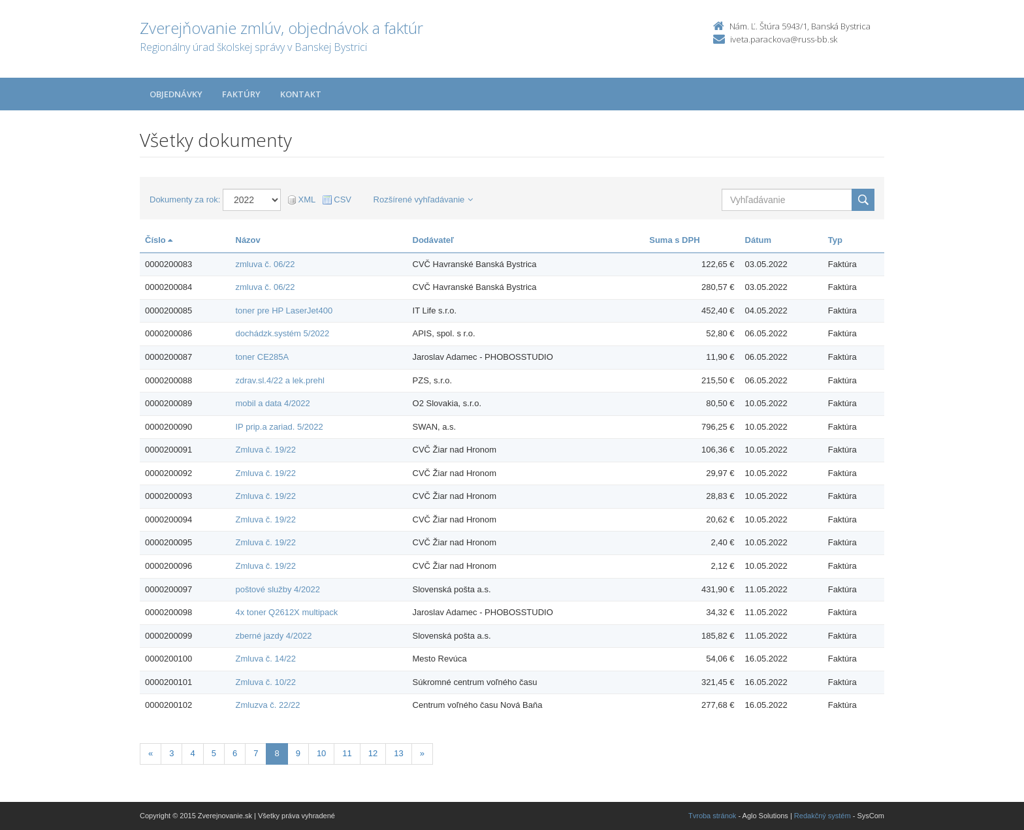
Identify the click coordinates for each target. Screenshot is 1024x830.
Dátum (758, 240)
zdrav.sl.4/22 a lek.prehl (280, 380)
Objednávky (176, 94)
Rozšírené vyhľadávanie (423, 199)
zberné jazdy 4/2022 (274, 636)
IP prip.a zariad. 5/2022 (279, 427)
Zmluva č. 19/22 (266, 450)
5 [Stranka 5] (214, 753)
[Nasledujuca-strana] (422, 754)
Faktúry (241, 94)
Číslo (158, 240)
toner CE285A (262, 357)
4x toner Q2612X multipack (287, 612)
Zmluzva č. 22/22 (268, 705)
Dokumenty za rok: (185, 199)
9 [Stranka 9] (298, 753)
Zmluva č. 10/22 (266, 682)
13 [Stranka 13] (398, 753)
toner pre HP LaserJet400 (284, 310)
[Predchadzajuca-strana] (150, 754)
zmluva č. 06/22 (265, 264)
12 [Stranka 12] (372, 753)
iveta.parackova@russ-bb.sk (783, 39)
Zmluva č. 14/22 (266, 658)
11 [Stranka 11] (346, 753)
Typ (835, 240)
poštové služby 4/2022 (278, 589)
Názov (248, 240)
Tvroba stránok (712, 816)
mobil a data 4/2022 (273, 403)
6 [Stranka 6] (234, 753)
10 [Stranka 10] (321, 753)
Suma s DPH (674, 240)
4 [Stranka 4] (192, 753)
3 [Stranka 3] (171, 753)
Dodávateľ (434, 240)
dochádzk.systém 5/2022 (283, 333)
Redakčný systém (822, 816)
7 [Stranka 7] (255, 753)
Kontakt (300, 94)
